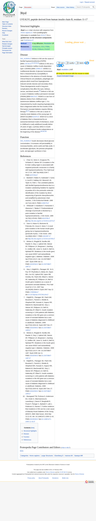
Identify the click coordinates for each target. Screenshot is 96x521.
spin (60, 63)
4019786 (45, 218)
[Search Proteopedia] (85, 7)
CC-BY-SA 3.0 (63, 472)
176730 (27, 64)
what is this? (65, 447)
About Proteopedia (44, 478)
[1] (32, 63)
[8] (41, 131)
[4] (38, 63)
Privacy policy (31, 478)
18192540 (33, 264)
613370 (35, 117)
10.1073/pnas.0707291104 (37, 294)
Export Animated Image (65, 76)
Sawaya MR (78, 456)
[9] (43, 131)
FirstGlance (28, 40)
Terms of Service (50, 472)
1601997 (46, 236)
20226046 (33, 419)
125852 (38, 69)
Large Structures (47, 456)
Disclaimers (55, 478)
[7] (28, 111)
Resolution (47, 43)
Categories (24, 456)
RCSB (34, 49)
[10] (45, 131)
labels (79, 63)
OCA (42, 35)
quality (69, 63)
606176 (33, 96)
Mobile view (65, 478)
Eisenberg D (59, 456)
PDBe (47, 47)
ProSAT (47, 49)
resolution (64, 69)
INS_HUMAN (25, 58)
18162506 (33, 328)
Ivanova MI (69, 456)
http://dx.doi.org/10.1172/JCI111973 (40, 221)
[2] (34, 63)
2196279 (44, 203)
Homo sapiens (26, 33)
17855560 (33, 292)
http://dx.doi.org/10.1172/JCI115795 (40, 239)
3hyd (22, 30)
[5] (40, 91)
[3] (36, 63)
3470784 (33, 175)
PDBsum (40, 49)
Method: (24, 43)
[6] (26, 111)
